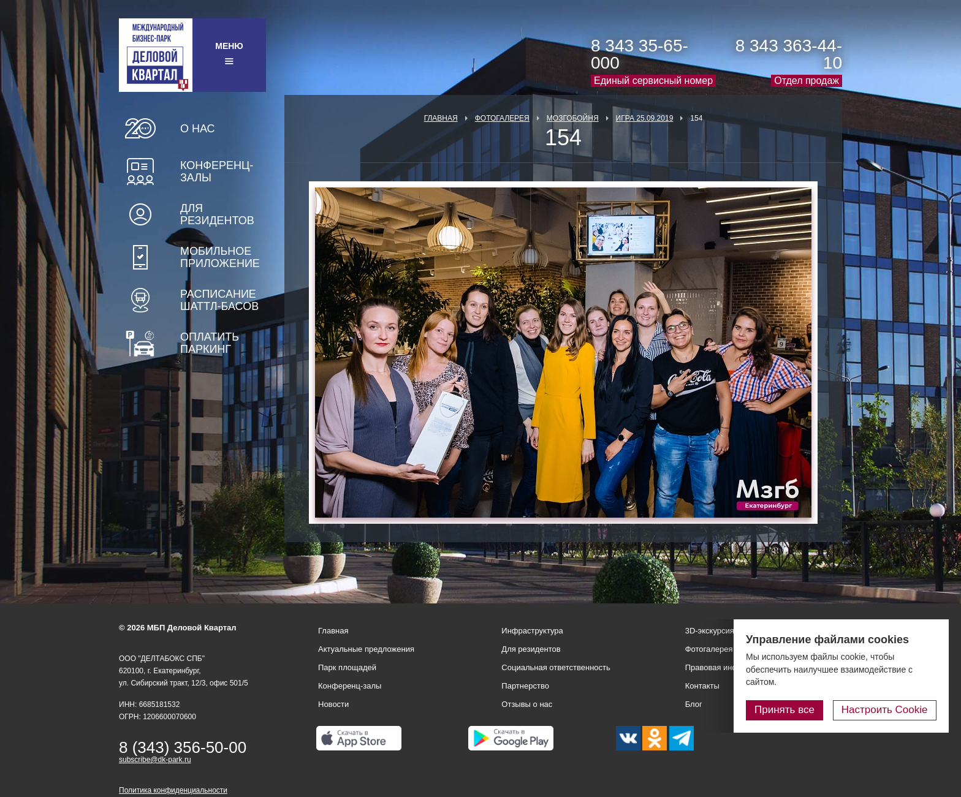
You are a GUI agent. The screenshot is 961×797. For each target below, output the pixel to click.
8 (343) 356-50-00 (182, 747)
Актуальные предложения (366, 649)
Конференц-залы (216, 171)
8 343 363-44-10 (788, 54)
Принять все (785, 710)
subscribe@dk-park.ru (155, 759)
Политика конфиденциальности (173, 790)
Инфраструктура (532, 630)
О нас (197, 129)
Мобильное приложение (220, 257)
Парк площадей (347, 667)
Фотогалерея (502, 118)
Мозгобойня (573, 118)
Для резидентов (217, 214)
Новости (333, 704)
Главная (441, 118)
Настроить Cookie (884, 710)
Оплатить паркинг (209, 343)
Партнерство (525, 685)
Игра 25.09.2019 (645, 118)
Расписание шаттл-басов (219, 300)
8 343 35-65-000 (639, 54)
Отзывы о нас (526, 704)
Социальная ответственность (555, 667)
